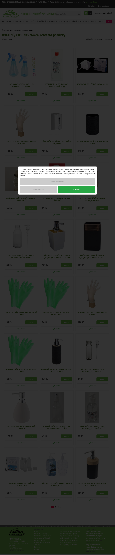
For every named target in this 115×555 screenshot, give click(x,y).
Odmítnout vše (38, 189)
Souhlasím (76, 189)
